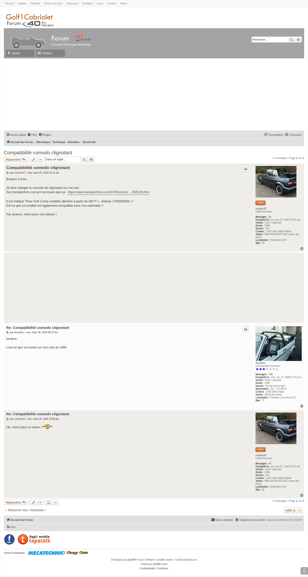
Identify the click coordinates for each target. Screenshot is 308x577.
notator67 (261, 208)
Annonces (72, 3)
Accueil (9, 3)
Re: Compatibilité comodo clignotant (37, 328)
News (124, 3)
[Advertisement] (154, 94)
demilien (260, 363)
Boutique (87, 3)
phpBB (131, 559)
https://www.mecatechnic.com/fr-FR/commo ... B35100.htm (108, 192)
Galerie (22, 3)
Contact (111, 3)
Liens (100, 3)
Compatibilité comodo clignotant (38, 152)
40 (270, 217)
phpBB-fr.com (160, 564)
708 (271, 374)
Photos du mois (53, 3)
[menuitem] (32, 135)
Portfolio (35, 3)
